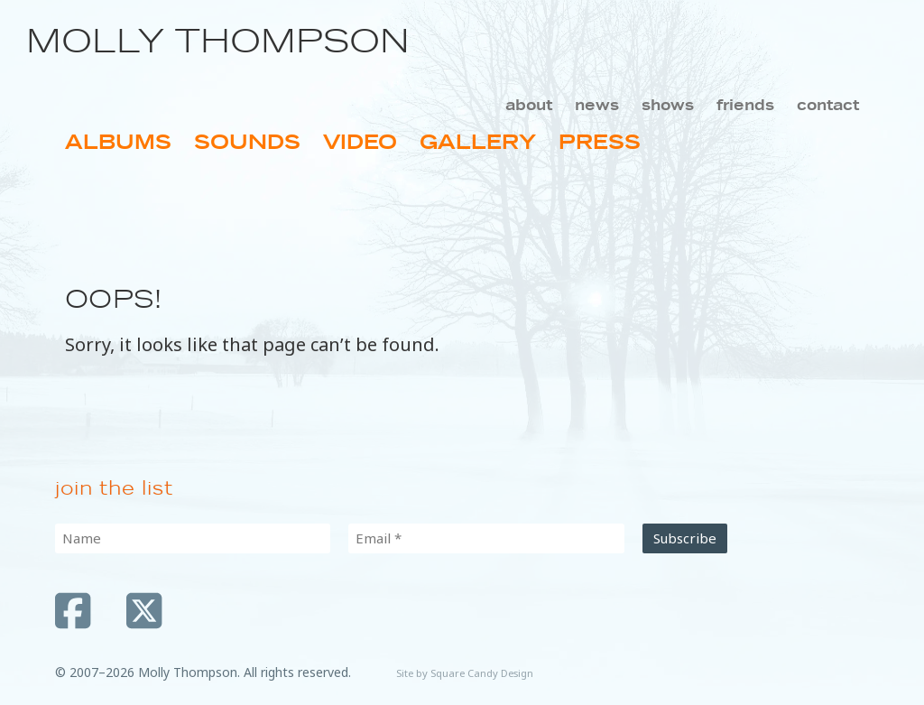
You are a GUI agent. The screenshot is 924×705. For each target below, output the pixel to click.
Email (379, 538)
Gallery (478, 142)
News (597, 105)
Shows (668, 105)
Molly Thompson (218, 41)
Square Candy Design (481, 673)
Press (600, 142)
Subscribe (684, 538)
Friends (745, 105)
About (528, 105)
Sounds (247, 142)
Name (81, 538)
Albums (118, 142)
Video (360, 142)
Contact (828, 105)
